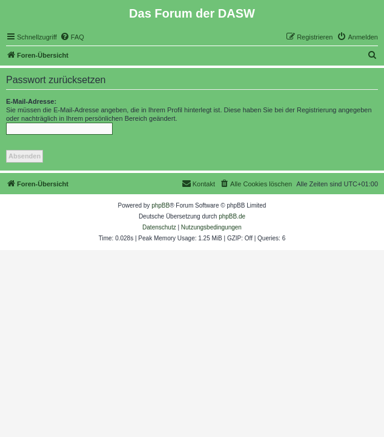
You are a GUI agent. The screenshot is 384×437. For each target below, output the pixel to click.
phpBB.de (232, 216)
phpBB (160, 205)
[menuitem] (72, 37)
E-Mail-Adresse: (31, 101)
